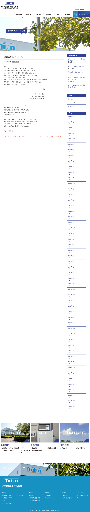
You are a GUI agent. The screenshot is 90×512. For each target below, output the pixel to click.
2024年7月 (71, 194)
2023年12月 (71, 228)
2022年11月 (71, 289)
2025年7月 (71, 150)
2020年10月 (71, 367)
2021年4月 (71, 350)
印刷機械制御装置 (51, 448)
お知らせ (15, 61)
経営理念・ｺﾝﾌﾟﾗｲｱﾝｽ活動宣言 (10, 448)
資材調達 (48, 14)
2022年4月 (71, 311)
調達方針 (64, 448)
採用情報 (38, 14)
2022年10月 (71, 295)
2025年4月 (71, 161)
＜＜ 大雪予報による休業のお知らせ (14, 136)
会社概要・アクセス (8, 450)
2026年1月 (71, 122)
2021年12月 (71, 328)
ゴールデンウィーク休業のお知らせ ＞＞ (50, 136)
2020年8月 (71, 373)
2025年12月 (71, 127)
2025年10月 (71, 138)
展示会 (70, 106)
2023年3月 (71, 272)
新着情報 (67, 14)
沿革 (22, 448)
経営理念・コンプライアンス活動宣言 (13, 495)
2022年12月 (71, 284)
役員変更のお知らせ (13, 57)
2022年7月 (71, 306)
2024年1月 (71, 222)
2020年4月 (71, 390)
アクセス (58, 14)
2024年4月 (71, 205)
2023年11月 (71, 233)
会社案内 (19, 14)
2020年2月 (71, 395)
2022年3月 (71, 317)
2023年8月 (71, 244)
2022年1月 (71, 323)
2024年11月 (71, 178)
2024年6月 (71, 200)
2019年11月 (71, 406)
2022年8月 (71, 300)
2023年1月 (71, 278)
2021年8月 (71, 339)
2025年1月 (71, 166)
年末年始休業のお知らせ (75, 72)
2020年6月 (71, 384)
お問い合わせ (80, 492)
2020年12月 (71, 362)
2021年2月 (71, 356)
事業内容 (28, 14)
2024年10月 (71, 183)
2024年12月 (71, 172)
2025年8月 (71, 144)
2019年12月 (71, 401)
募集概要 (49, 495)
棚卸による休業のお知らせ (76, 66)
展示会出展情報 (25, 451)
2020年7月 (71, 378)
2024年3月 (71, 211)
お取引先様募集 (80, 448)
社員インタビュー (51, 498)
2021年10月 (71, 334)
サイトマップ (80, 498)
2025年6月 (71, 155)
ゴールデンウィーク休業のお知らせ (76, 60)
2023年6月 (71, 256)
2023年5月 (71, 261)
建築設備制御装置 (37, 450)
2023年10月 (71, 239)
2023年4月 (71, 267)
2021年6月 (71, 345)
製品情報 (34, 448)
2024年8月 (71, 189)
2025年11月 (71, 133)
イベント (70, 102)
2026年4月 (71, 116)
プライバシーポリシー (83, 495)
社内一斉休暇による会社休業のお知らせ (76, 78)
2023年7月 (71, 250)
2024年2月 (71, 217)
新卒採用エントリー (84, 14)
